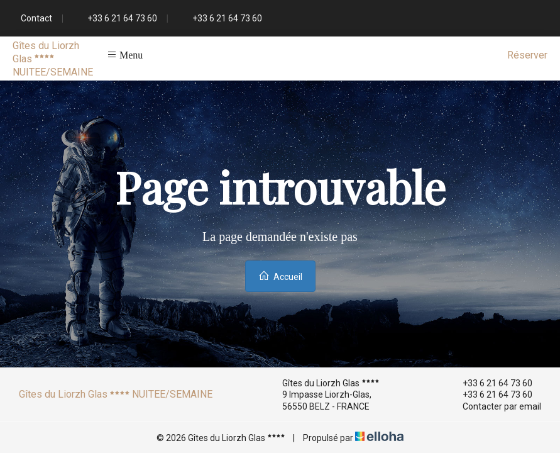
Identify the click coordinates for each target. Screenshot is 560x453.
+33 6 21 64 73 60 (490, 383)
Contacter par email (494, 406)
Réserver (527, 55)
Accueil (280, 276)
